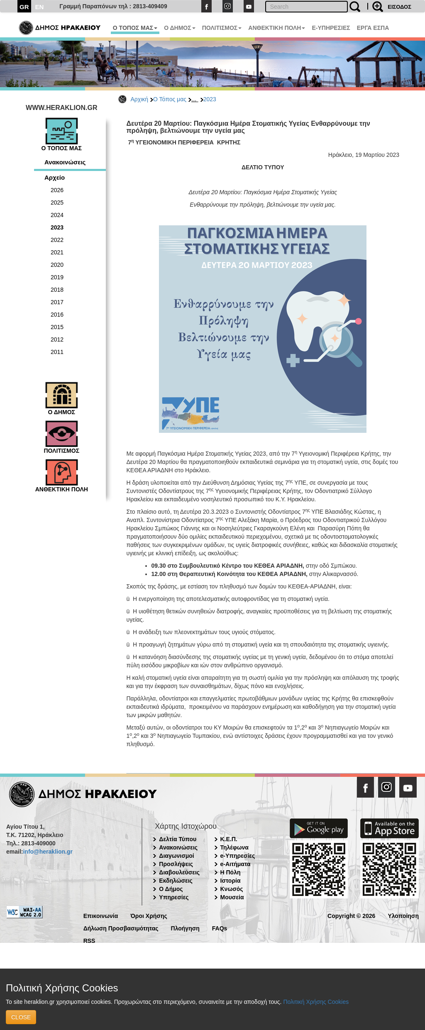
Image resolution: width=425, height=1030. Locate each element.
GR (24, 6)
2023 (209, 99)
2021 (57, 252)
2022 (57, 240)
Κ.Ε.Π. (228, 839)
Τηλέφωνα (234, 847)
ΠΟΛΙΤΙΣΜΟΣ (222, 27)
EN (39, 6)
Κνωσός (231, 889)
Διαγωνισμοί (176, 855)
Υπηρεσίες (173, 897)
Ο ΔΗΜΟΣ (179, 27)
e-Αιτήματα (235, 864)
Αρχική (140, 99)
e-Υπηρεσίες (237, 855)
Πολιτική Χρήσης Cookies (316, 1001)
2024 (57, 215)
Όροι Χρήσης (148, 915)
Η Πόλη (230, 872)
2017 (57, 302)
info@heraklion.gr (47, 851)
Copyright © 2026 (351, 915)
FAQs (219, 927)
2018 (57, 289)
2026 (57, 190)
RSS (89, 940)
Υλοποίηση (403, 915)
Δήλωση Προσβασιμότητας (121, 927)
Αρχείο (54, 177)
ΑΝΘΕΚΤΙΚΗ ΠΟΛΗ (276, 27)
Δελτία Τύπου (177, 839)
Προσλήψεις (176, 864)
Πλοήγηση (185, 927)
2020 (57, 264)
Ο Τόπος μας (169, 99)
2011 (57, 352)
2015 (57, 327)
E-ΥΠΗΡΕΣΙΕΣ (331, 27)
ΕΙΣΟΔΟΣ (399, 7)
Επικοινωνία (100, 915)
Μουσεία (232, 897)
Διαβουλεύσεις (179, 872)
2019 (57, 277)
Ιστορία (230, 880)
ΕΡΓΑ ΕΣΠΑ (373, 27)
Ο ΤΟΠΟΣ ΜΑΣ (135, 27)
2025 (57, 202)
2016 (57, 314)
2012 (57, 339)
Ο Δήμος (171, 889)
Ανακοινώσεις (64, 162)
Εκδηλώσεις (176, 880)
